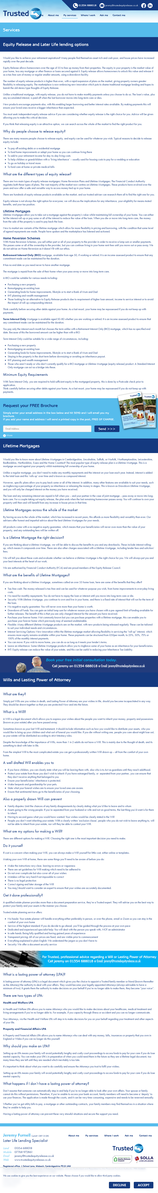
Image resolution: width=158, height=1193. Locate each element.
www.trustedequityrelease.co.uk (33, 1160)
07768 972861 (24, 1152)
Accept (143, 1185)
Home (60, 15)
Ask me (124, 15)
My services (90, 15)
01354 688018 (23, 1148)
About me (73, 15)
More (7, 435)
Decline (119, 1185)
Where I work (108, 15)
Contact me (139, 15)
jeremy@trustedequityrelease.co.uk (34, 1156)
